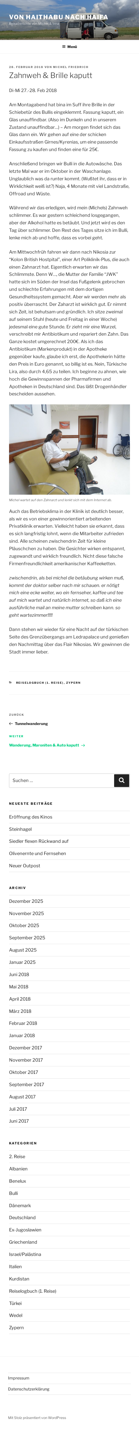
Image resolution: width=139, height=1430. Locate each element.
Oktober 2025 (24, 925)
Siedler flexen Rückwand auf (39, 841)
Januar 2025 (22, 962)
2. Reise (17, 1156)
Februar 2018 (23, 1023)
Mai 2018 (18, 986)
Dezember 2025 (26, 901)
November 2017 (26, 1060)
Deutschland (22, 1217)
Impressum (18, 1378)
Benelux (17, 1181)
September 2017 (26, 1084)
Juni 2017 (19, 1121)
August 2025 (23, 950)
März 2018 (20, 1011)
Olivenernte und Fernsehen (37, 853)
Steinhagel (20, 829)
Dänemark (20, 1205)
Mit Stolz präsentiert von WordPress (37, 1417)
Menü (69, 47)
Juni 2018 (19, 974)
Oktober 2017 (23, 1072)
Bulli (13, 1193)
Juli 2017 (18, 1109)
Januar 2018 (22, 1035)
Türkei (15, 1303)
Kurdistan (19, 1278)
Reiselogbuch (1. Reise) (40, 682)
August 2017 (22, 1096)
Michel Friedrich (70, 67)
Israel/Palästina (25, 1254)
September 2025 (27, 937)
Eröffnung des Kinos (30, 817)
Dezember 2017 (25, 1047)
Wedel (15, 1315)
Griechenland (23, 1242)
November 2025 (26, 913)
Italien (15, 1266)
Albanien (18, 1168)
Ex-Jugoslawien (25, 1229)
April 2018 (20, 999)
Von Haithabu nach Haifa (59, 17)
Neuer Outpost (24, 865)
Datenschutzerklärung (29, 1389)
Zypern (73, 682)
